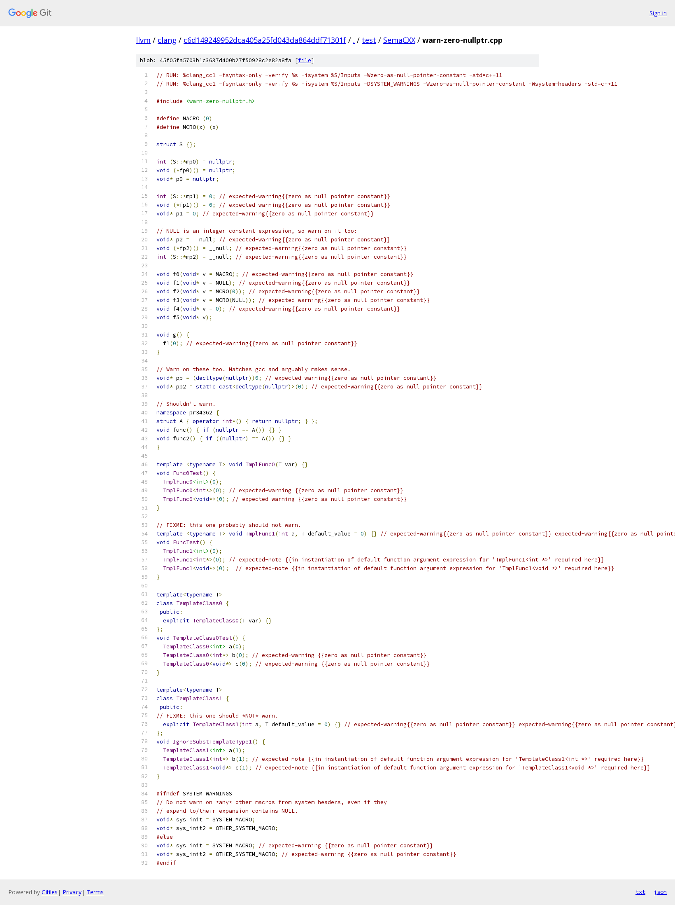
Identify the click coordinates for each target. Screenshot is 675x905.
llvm (143, 40)
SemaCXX (399, 40)
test (369, 40)
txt (640, 892)
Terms (95, 892)
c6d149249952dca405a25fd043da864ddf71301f (265, 40)
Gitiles (50, 892)
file (304, 60)
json (660, 892)
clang (167, 40)
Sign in (658, 13)
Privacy (72, 892)
